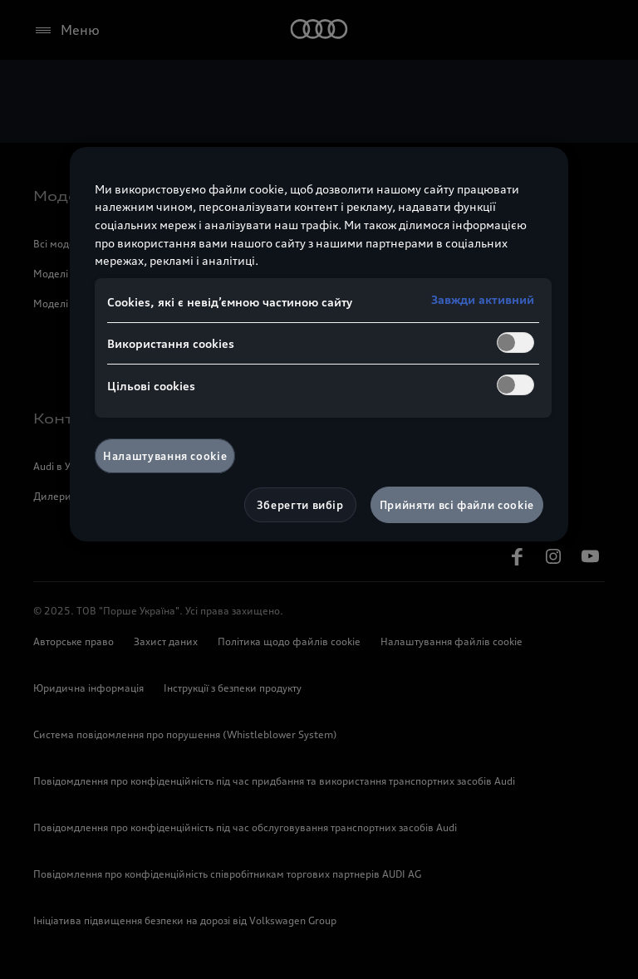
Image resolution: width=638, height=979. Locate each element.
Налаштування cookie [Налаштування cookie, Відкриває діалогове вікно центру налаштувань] (165, 456)
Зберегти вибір (300, 505)
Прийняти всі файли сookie (457, 505)
